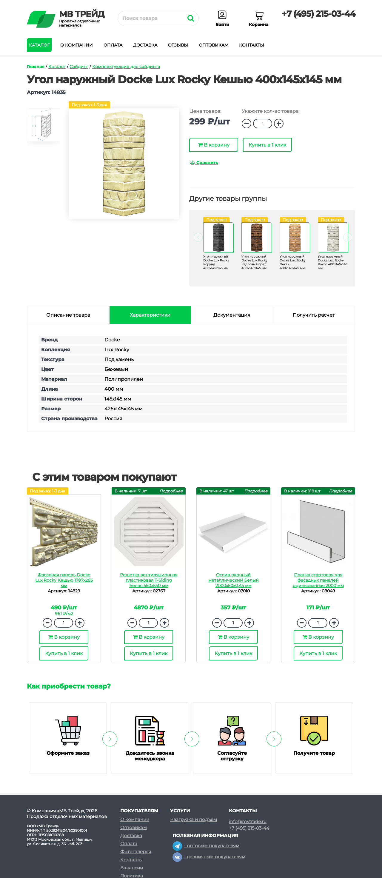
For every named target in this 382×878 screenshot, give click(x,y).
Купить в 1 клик (267, 145)
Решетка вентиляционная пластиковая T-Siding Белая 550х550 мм (148, 580)
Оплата (113, 45)
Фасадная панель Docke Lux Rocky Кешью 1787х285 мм (64, 580)
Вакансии (131, 868)
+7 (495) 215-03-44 (318, 14)
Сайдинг (79, 66)
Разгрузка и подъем (193, 819)
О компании (76, 45)
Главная (35, 66)
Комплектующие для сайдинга (126, 66)
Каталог (39, 45)
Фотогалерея (135, 851)
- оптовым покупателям (205, 845)
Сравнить (204, 162)
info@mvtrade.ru (248, 822)
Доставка (145, 45)
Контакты (251, 45)
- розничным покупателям (208, 856)
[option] (43, 127)
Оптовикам (213, 45)
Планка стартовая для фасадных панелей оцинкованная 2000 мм (318, 580)
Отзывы (178, 45)
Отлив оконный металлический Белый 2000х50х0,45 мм (233, 580)
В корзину (213, 145)
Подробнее (171, 491)
